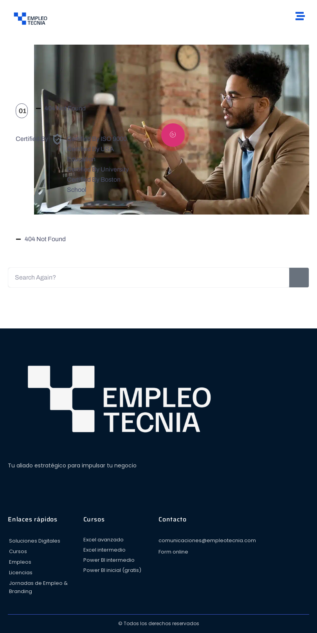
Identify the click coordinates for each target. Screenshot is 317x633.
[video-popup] (173, 135)
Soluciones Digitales (34, 541)
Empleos (20, 562)
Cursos (18, 551)
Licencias (20, 572)
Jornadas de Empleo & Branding (38, 587)
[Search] (299, 277)
